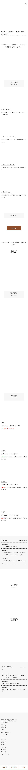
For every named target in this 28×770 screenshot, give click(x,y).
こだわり (3, 737)
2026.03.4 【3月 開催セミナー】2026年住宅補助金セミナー (14, 561)
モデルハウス (4, 735)
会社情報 (3, 750)
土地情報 (3, 747)
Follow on (14, 228)
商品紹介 (3, 742)
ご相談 (23, 767)
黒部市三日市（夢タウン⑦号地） (10, 454)
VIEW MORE (14, 84)
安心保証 (3, 752)
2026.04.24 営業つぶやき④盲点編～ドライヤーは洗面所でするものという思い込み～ (13, 675)
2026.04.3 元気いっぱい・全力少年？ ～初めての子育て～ (13, 690)
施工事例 (3, 740)
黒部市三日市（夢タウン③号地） (10, 515)
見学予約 (4, 767)
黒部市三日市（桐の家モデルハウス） (11, 426)
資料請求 (14, 767)
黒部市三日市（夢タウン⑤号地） (10, 484)
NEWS (2, 744)
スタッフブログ (5, 754)
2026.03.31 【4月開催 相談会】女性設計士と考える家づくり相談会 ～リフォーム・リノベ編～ (13, 553)
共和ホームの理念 (5, 732)
